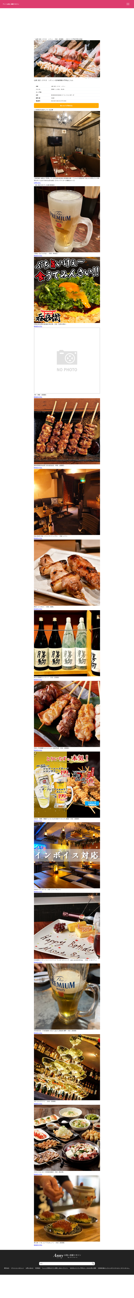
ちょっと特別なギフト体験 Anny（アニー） (55, 1268)
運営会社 (6, 1268)
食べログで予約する (66, 105)
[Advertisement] (67, 22)
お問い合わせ (29, 1268)
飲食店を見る (38, 255)
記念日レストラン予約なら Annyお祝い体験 (83, 1268)
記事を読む (37, 183)
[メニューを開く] (127, 4)
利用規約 (37, 1268)
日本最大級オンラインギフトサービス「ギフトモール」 (114, 1268)
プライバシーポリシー (17, 1268)
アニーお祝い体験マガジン (11, 4)
